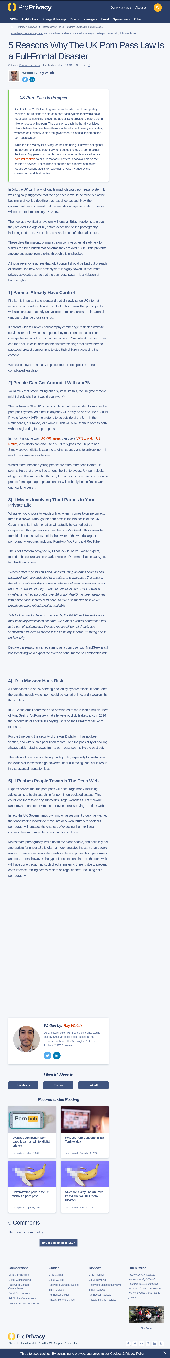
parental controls (25, 159)
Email (105, 19)
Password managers (83, 19)
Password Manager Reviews (105, 1284)
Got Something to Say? (58, 1242)
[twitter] (25, 79)
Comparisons (18, 1268)
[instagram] (148, 1343)
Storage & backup (54, 19)
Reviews (95, 1268)
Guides (54, 1268)
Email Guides (56, 1289)
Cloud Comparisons (20, 1279)
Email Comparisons (19, 1293)
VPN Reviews (96, 1275)
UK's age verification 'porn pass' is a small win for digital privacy (31, 1141)
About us (141, 7)
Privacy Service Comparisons (25, 1303)
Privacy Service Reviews (102, 1299)
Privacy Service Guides (62, 1299)
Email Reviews (97, 1289)
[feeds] (161, 1343)
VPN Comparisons (19, 1275)
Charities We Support (51, 1343)
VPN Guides (56, 1275)
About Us (13, 1343)
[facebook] (128, 1343)
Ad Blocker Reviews (100, 1294)
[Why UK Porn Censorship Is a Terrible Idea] (84, 1132)
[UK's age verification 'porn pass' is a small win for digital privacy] (32, 1132)
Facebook (23, 1085)
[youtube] (141, 1343)
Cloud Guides (56, 1279)
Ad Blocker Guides (59, 1294)
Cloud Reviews (97, 1279)
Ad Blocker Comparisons (22, 1298)
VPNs (14, 19)
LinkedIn (93, 1085)
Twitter (58, 1085)
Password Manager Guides (64, 1284)
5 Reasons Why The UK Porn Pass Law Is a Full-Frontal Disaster (84, 1196)
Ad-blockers (29, 19)
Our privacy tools (120, 7)
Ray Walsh (46, 73)
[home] (12, 27)
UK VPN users (51, 438)
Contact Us (71, 1343)
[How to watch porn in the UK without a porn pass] (32, 1187)
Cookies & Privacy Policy (127, 1353)
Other (138, 19)
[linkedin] (32, 79)
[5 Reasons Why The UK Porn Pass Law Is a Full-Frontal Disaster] (84, 1187)
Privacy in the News (27, 27)
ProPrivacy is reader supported (27, 33)
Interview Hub (29, 1343)
